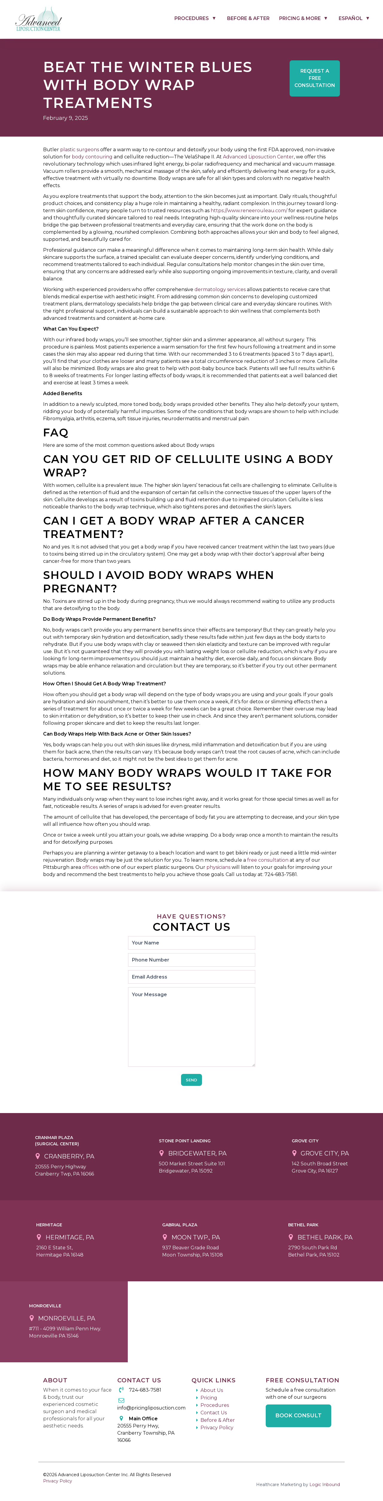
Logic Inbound (324, 1484)
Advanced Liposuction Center (258, 157)
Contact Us (213, 1413)
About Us (211, 1390)
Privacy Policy (216, 1427)
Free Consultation (314, 78)
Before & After (248, 18)
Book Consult (298, 1415)
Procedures (191, 18)
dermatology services (220, 289)
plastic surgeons (79, 149)
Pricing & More (300, 18)
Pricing (208, 1398)
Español (351, 18)
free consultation (267, 860)
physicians (218, 867)
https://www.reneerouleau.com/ (249, 210)
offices (90, 867)
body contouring (92, 157)
